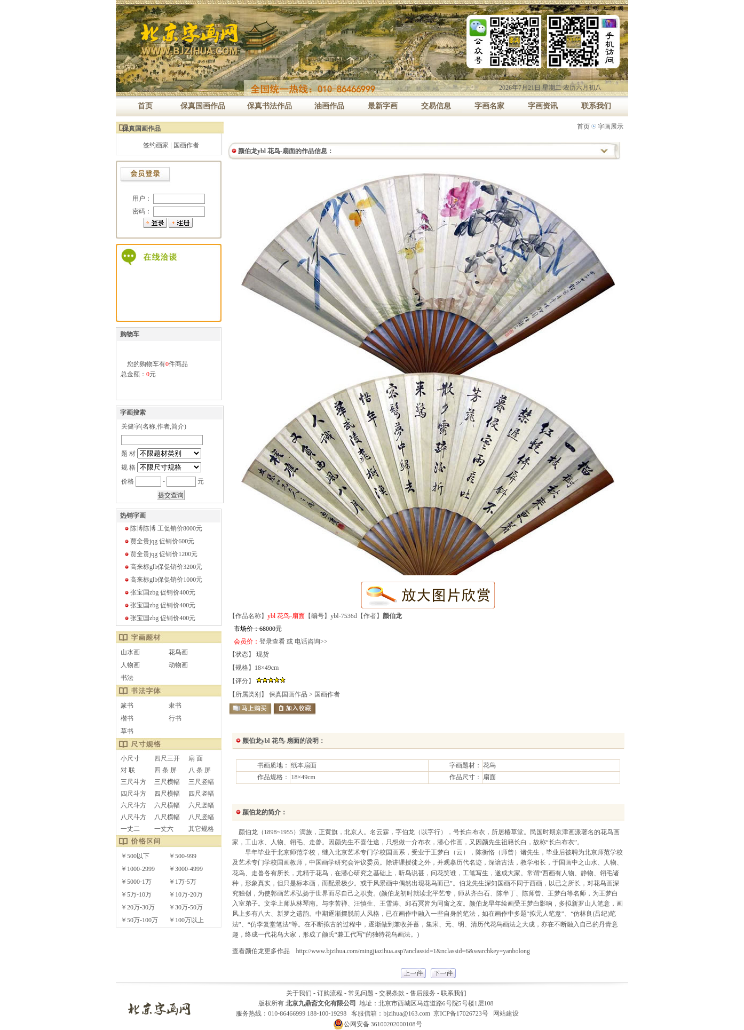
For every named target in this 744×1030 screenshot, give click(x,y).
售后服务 (423, 993)
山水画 (130, 652)
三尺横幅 (167, 782)
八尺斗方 (133, 817)
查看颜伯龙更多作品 (261, 951)
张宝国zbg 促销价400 (159, 592)
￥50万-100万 (139, 920)
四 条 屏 (165, 770)
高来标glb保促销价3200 (163, 567)
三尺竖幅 (201, 782)
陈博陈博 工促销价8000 (163, 528)
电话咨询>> (311, 641)
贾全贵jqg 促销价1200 (160, 554)
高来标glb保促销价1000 (163, 579)
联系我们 (453, 993)
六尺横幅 (167, 805)
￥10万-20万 (186, 894)
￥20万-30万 (138, 907)
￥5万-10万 (136, 894)
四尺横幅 (167, 793)
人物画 (130, 665)
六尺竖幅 (201, 805)
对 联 (128, 770)
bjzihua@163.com (406, 1013)
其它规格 (201, 829)
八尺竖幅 (201, 817)
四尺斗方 (133, 793)
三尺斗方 (133, 782)
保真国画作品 (288, 694)
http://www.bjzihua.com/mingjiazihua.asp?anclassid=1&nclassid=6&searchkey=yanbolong (413, 951)
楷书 (127, 718)
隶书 (175, 705)
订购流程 (330, 993)
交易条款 (392, 993)
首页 (583, 126)
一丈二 (130, 829)
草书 (127, 731)
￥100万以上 (186, 920)
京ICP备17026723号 (460, 1013)
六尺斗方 (133, 805)
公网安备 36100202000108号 (377, 1024)
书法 (127, 678)
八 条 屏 (199, 770)
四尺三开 (167, 758)
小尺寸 (130, 758)
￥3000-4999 (186, 869)
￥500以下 (135, 856)
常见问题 (361, 993)
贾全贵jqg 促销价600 (159, 541)
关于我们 (299, 993)
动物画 (178, 665)
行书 (175, 718)
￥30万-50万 (186, 907)
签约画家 (156, 145)
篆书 (127, 705)
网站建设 (506, 1013)
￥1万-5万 (182, 881)
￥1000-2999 (138, 869)
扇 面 (195, 758)
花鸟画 (178, 652)
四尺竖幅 (201, 793)
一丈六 (163, 829)
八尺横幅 (167, 817)
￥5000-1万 (136, 881)
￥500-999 (182, 856)
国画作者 (186, 145)
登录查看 (272, 641)
